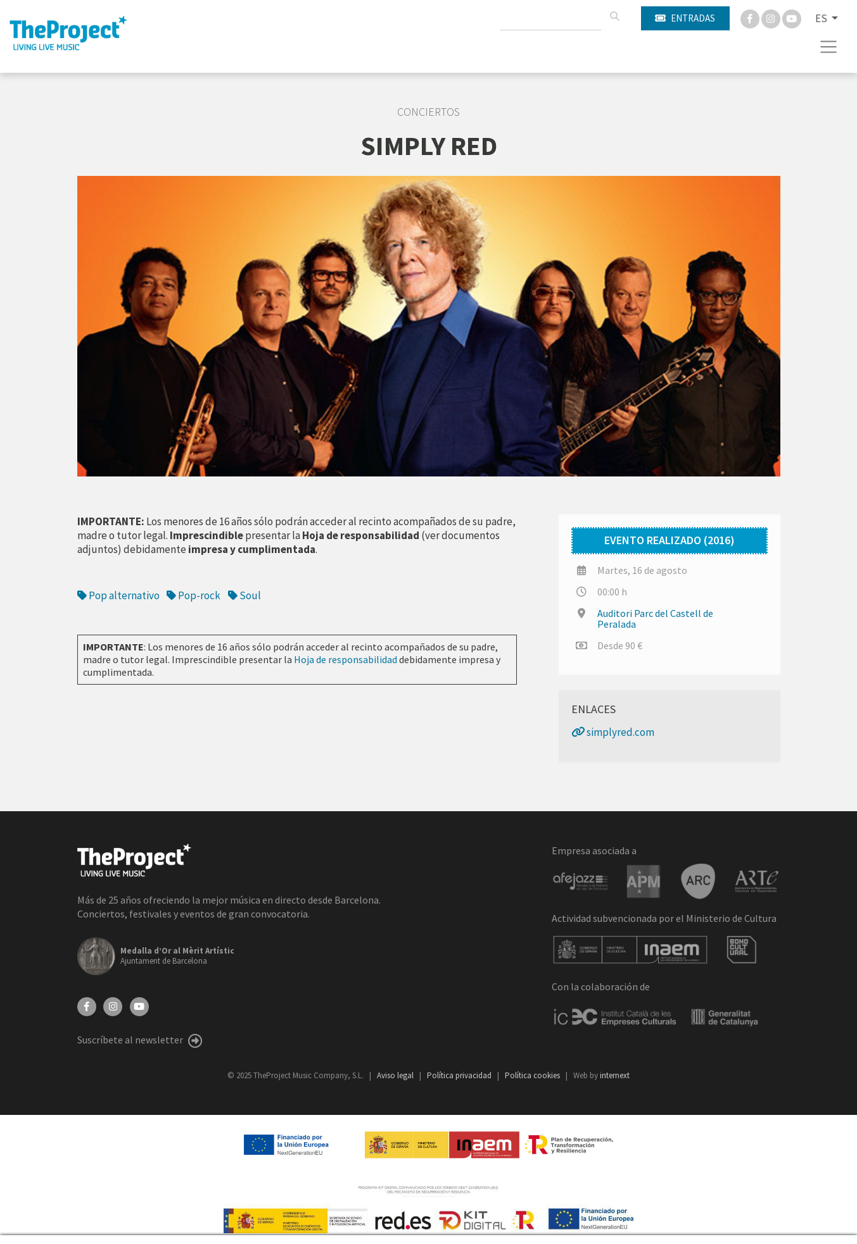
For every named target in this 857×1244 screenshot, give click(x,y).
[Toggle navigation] (828, 47)
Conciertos (428, 112)
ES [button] (822, 18)
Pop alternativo (118, 595)
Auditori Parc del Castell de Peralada (655, 618)
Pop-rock (193, 595)
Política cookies (533, 1075)
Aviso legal (396, 1075)
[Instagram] (771, 18)
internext (615, 1075)
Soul (244, 595)
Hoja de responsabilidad (345, 659)
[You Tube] (791, 18)
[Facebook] (750, 18)
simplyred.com (612, 732)
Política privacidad (460, 1075)
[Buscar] (614, 16)
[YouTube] (139, 1005)
